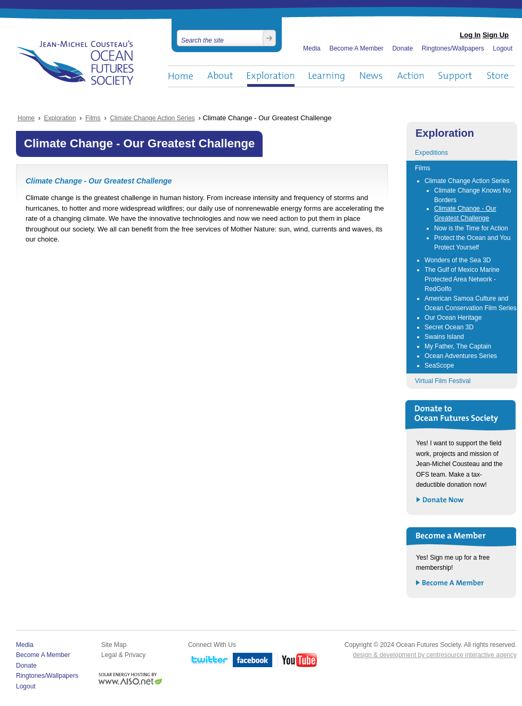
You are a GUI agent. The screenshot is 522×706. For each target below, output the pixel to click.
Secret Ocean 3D (449, 327)
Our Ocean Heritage (453, 317)
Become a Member (450, 583)
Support (455, 76)
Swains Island (444, 336)
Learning (327, 76)
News (371, 76)
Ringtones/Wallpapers (453, 48)
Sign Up (496, 35)
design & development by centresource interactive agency (435, 655)
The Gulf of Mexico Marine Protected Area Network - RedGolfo (462, 279)
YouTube (298, 660)
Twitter (208, 660)
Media (312, 48)
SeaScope (439, 365)
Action (410, 76)
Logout (502, 48)
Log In (470, 35)
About (220, 76)
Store (498, 76)
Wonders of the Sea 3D (458, 260)
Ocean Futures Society (75, 63)
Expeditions (431, 152)
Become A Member (356, 48)
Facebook (253, 660)
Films (93, 118)
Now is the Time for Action (471, 228)
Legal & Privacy (123, 655)
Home (180, 76)
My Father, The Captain (458, 346)
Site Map (113, 645)
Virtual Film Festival (442, 381)
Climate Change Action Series (152, 118)
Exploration (271, 76)
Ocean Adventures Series (461, 356)
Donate (402, 48)
